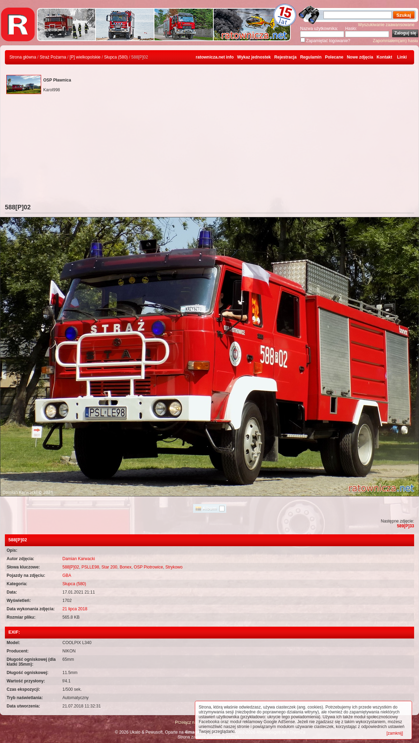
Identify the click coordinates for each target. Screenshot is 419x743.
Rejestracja (285, 57)
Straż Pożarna (53, 57)
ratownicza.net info (215, 57)
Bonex (125, 567)
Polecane (334, 57)
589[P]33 (405, 526)
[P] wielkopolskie (85, 57)
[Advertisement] (209, 151)
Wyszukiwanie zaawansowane (386, 24)
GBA (66, 575)
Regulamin (310, 57)
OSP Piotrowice (148, 567)
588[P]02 (70, 567)
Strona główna (22, 57)
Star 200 (109, 567)
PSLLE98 (90, 567)
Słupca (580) (116, 57)
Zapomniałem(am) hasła (395, 40)
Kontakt (384, 57)
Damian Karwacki (78, 558)
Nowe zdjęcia (360, 57)
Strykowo (173, 567)
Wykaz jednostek (254, 57)
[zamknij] (395, 733)
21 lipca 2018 (74, 608)
